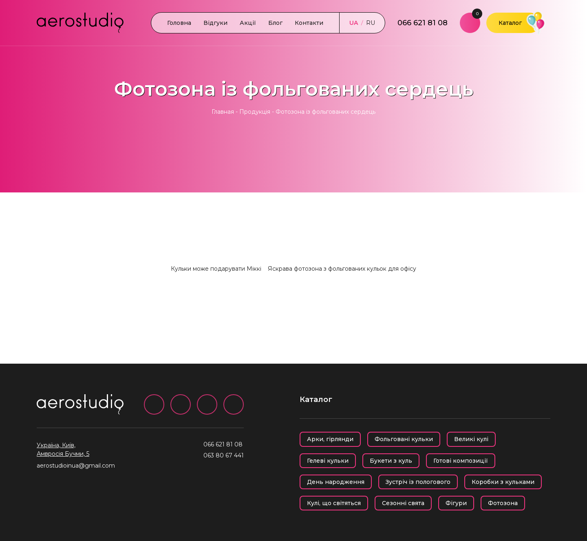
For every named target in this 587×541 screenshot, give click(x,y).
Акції (248, 22)
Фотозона (503, 503)
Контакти (309, 22)
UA (353, 23)
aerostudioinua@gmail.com (76, 465)
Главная (223, 111)
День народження (335, 482)
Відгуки (215, 22)
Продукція (254, 111)
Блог (275, 22)
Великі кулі (471, 439)
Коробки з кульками (503, 482)
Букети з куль (391, 460)
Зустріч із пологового (418, 482)
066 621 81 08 (422, 22)
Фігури (456, 503)
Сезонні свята (403, 503)
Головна (179, 22)
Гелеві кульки (328, 460)
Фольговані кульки (404, 439)
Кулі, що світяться (334, 503)
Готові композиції (460, 460)
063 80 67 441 (223, 455)
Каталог (510, 22)
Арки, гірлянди (330, 439)
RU (370, 23)
